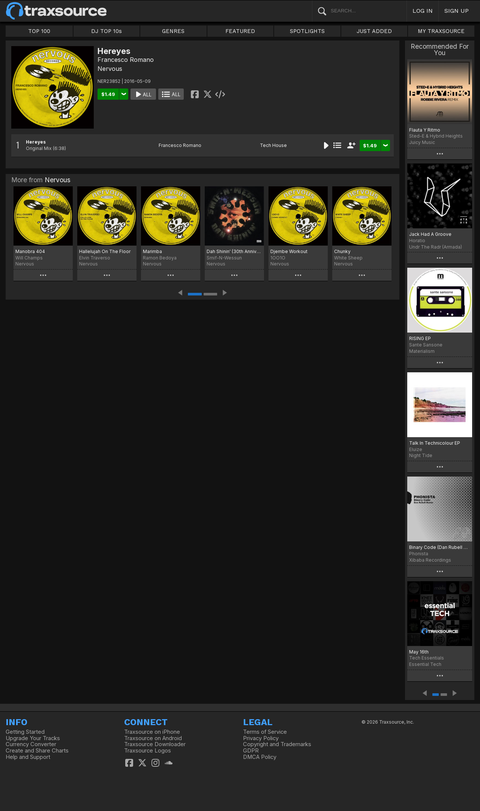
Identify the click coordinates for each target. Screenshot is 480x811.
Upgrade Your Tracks (33, 738)
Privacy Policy (261, 738)
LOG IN (422, 10)
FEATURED (240, 31)
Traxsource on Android (153, 738)
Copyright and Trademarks (277, 744)
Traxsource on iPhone (152, 732)
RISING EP (420, 338)
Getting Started (25, 732)
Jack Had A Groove (430, 234)
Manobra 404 (30, 251)
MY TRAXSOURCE (441, 31)
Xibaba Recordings (430, 560)
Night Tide (420, 455)
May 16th (419, 652)
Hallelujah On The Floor (104, 251)
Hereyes (36, 142)
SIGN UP (456, 10)
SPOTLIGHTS (307, 31)
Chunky (342, 251)
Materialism (422, 351)
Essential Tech (425, 664)
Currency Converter (31, 744)
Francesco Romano (126, 59)
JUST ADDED (374, 31)
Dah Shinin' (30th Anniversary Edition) (234, 251)
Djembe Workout (289, 251)
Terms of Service (265, 732)
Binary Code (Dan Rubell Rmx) (439, 547)
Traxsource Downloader (155, 744)
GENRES (173, 31)
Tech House (273, 145)
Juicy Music (422, 142)
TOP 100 (39, 31)
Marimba (152, 251)
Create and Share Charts (37, 750)
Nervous (110, 68)
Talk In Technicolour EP (434, 443)
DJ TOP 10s (106, 31)
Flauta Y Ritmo (424, 130)
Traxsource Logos (147, 750)
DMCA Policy (259, 757)
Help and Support (28, 757)
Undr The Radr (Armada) (435, 247)
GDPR (251, 750)
